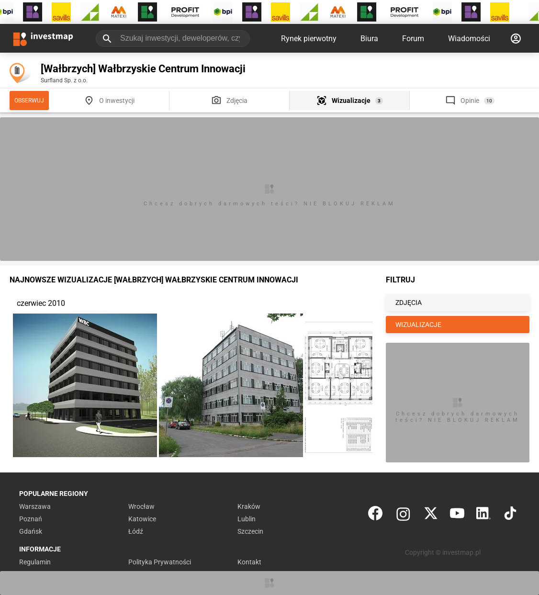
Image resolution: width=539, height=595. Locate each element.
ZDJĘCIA (408, 302)
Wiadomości (469, 38)
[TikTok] (510, 515)
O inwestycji (117, 100)
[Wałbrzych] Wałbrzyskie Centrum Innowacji (143, 69)
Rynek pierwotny (309, 38)
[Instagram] (403, 515)
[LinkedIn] (483, 515)
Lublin (246, 519)
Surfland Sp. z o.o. (64, 80)
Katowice (142, 519)
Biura (369, 38)
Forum (413, 38)
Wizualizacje (351, 100)
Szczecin (250, 531)
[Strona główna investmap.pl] (43, 38)
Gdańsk (30, 531)
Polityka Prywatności (159, 562)
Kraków (248, 506)
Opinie (469, 100)
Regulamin (35, 562)
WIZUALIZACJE (418, 324)
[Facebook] (375, 515)
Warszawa (35, 506)
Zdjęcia (236, 100)
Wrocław (141, 506)
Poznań (30, 519)
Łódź (135, 531)
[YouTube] (457, 515)
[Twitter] (431, 515)
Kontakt (249, 562)
